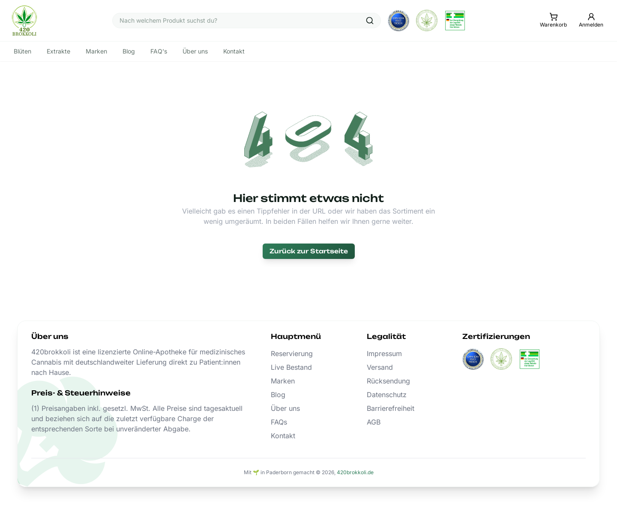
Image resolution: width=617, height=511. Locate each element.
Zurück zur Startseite (309, 251)
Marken (283, 381)
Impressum (384, 353)
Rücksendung (388, 381)
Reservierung (292, 353)
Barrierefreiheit (390, 408)
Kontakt (283, 435)
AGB (373, 422)
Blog (278, 394)
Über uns (285, 408)
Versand (380, 367)
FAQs (279, 422)
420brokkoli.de (354, 472)
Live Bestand (291, 367)
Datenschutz (387, 394)
